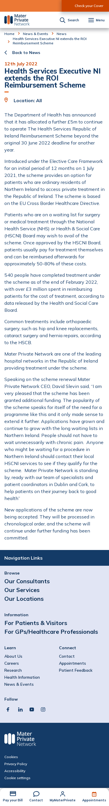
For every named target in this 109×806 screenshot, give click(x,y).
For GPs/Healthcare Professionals (51, 631)
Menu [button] (100, 20)
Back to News (26, 52)
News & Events (35, 34)
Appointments (94, 800)
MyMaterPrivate (63, 800)
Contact (36, 800)
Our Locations (24, 598)
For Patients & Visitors (35, 622)
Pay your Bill (13, 800)
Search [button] (73, 20)
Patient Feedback (75, 670)
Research (13, 670)
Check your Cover (89, 6)
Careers (11, 663)
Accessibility (14, 771)
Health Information (22, 677)
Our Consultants (27, 581)
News (62, 34)
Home (9, 34)
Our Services (22, 589)
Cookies (11, 757)
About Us (13, 656)
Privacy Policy (15, 764)
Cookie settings (17, 778)
